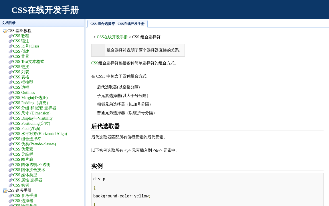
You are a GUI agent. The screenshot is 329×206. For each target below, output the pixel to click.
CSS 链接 (21, 67)
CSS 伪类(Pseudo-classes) (34, 144)
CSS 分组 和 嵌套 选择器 (34, 108)
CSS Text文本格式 (28, 62)
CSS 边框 (21, 87)
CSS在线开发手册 (45, 10)
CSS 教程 (21, 36)
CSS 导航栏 (23, 154)
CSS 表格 (21, 77)
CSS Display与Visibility (33, 118)
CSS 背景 (21, 56)
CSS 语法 (21, 41)
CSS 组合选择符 (27, 139)
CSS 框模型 (23, 82)
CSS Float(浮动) (26, 128)
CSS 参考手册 (25, 195)
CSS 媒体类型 (25, 175)
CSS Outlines (24, 92)
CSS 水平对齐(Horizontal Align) (40, 134)
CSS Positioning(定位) (31, 123)
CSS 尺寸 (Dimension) (32, 113)
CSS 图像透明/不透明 (31, 165)
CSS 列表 (21, 72)
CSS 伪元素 (23, 149)
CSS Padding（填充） (31, 103)
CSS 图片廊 (23, 159)
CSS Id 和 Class (26, 46)
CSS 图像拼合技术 (29, 170)
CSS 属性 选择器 (27, 180)
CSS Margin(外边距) (30, 98)
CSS (94, 63)
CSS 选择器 (23, 201)
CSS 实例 (21, 185)
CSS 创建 (21, 51)
